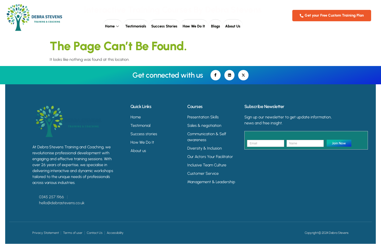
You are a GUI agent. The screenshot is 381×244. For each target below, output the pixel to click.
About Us (232, 26)
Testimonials (136, 26)
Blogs (215, 26)
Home (113, 26)
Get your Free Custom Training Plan (332, 15)
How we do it (194, 26)
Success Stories (164, 26)
